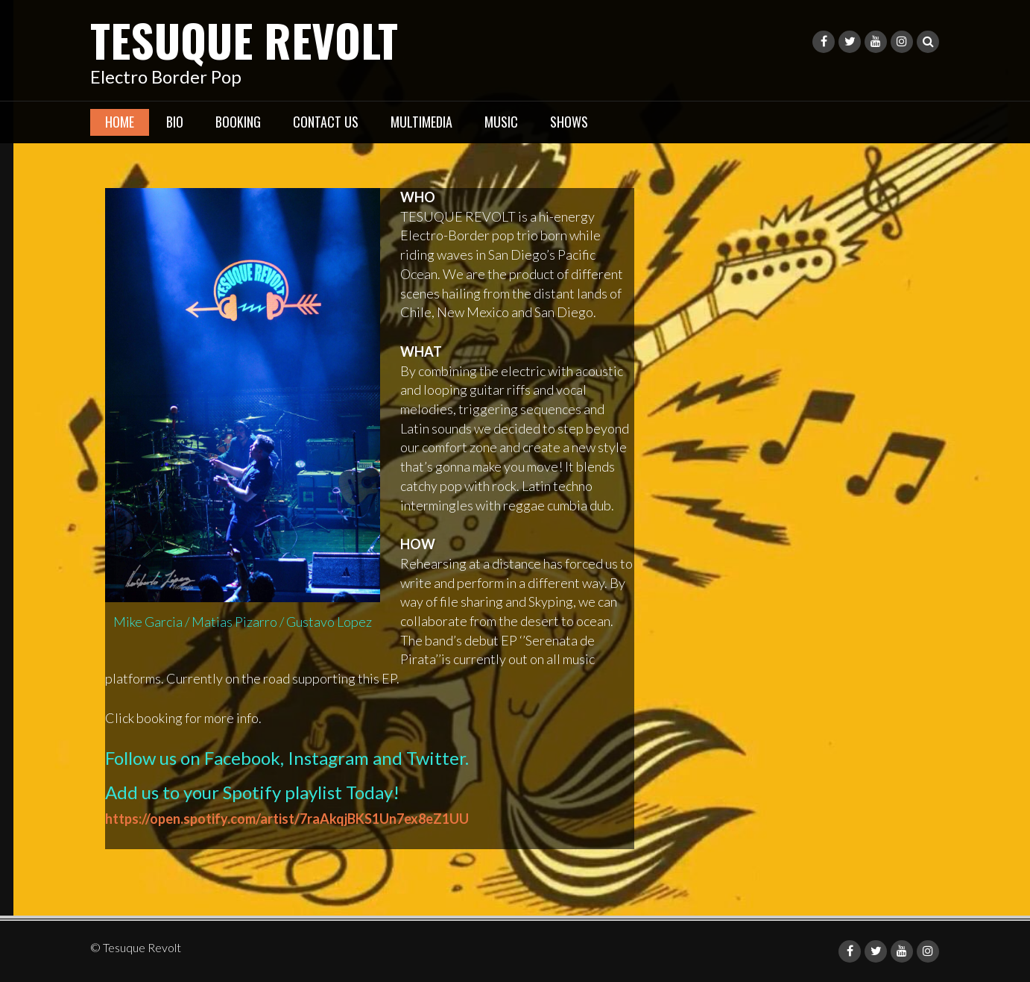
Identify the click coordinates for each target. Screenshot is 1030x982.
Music (501, 121)
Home (119, 121)
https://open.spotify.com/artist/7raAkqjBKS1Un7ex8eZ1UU (287, 818)
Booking (238, 121)
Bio (174, 121)
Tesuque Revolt (244, 39)
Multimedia (421, 121)
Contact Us (325, 121)
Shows (569, 121)
